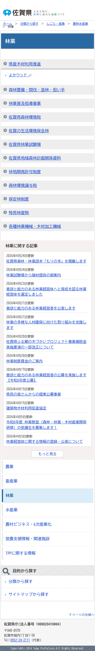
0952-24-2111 (20, 640)
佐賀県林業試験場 (25, 144)
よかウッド (20, 75)
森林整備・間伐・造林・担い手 (37, 90)
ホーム (7, 23)
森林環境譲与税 (23, 185)
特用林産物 (19, 213)
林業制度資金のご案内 (24, 361)
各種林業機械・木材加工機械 (35, 226)
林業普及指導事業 (25, 103)
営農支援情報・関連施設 (28, 539)
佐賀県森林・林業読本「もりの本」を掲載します (46, 261)
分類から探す (29, 23)
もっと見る (48, 454)
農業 (10, 467)
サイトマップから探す (29, 594)
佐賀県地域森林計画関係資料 (35, 158)
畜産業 (11, 481)
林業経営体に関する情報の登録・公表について (44, 441)
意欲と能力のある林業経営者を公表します (40, 308)
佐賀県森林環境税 (25, 117)
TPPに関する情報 (21, 553)
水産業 (11, 510)
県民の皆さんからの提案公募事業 (33, 394)
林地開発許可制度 (25, 172)
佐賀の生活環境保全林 (29, 131)
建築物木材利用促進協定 (26, 408)
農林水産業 (80, 23)
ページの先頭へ (83, 614)
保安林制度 (19, 199)
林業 (10, 495)
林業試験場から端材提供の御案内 (33, 275)
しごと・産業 (56, 23)
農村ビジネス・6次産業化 (29, 524)
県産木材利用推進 (25, 64)
